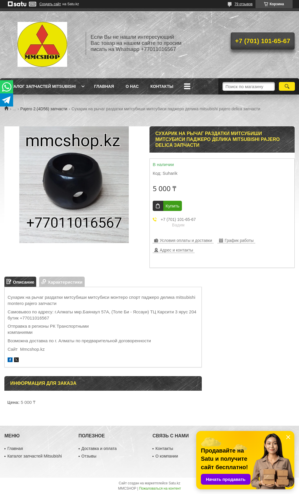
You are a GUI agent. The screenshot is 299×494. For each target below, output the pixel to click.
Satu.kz (174, 483)
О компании (166, 456)
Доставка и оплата (99, 448)
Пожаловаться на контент (160, 488)
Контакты (161, 86)
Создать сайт (50, 4)
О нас (132, 86)
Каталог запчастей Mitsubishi (41, 86)
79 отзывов (243, 4)
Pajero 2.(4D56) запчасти (43, 109)
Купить (172, 205)
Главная (104, 86)
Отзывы (88, 456)
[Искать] (287, 86)
